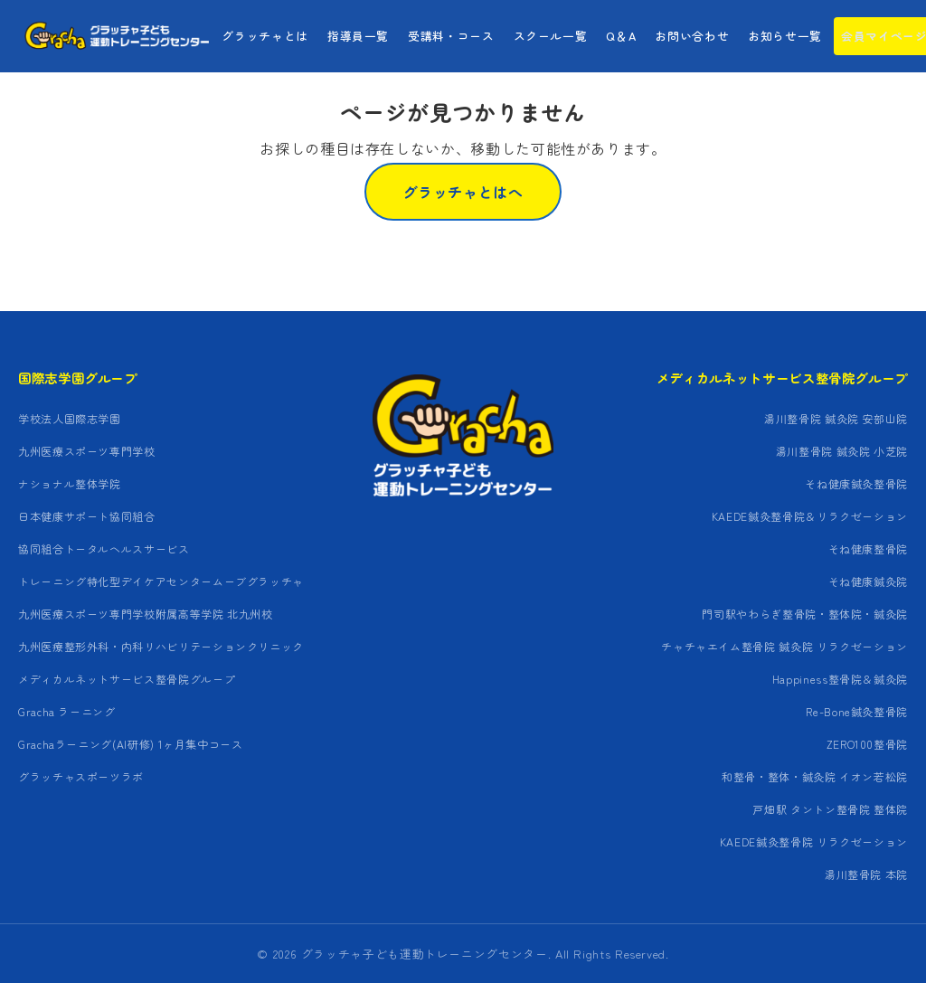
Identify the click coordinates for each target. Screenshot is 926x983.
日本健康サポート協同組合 (87, 516)
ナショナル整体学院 (69, 483)
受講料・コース (451, 35)
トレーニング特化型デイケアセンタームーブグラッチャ (161, 581)
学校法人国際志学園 (69, 418)
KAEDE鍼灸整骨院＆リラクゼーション (810, 516)
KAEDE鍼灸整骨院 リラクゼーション (814, 841)
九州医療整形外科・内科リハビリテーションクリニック (161, 646)
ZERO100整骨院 (867, 743)
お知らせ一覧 (785, 35)
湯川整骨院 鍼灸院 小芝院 (842, 450)
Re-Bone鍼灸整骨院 (857, 711)
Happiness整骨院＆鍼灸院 (840, 678)
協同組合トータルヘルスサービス (104, 548)
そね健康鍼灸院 (868, 581)
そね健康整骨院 (868, 548)
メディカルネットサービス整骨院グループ (126, 678)
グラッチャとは (264, 35)
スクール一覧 (551, 35)
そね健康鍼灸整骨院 (856, 483)
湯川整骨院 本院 (866, 874)
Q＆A (621, 35)
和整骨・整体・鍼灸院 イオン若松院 (815, 776)
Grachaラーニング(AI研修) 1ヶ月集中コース (130, 743)
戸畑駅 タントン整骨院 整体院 (830, 809)
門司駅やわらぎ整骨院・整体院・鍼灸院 (805, 613)
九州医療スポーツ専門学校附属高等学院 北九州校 (145, 613)
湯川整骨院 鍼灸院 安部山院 (836, 418)
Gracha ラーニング (67, 711)
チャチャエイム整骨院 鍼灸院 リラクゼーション (784, 646)
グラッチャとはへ (462, 192)
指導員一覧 (358, 35)
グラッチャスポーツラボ (81, 776)
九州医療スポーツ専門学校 (87, 450)
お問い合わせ (692, 35)
